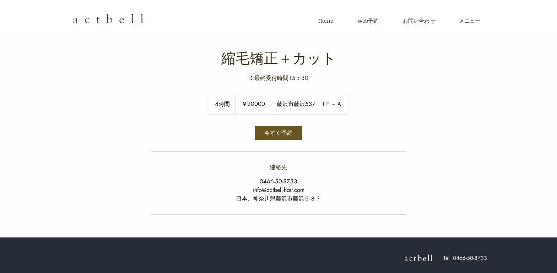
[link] (278, 133)
